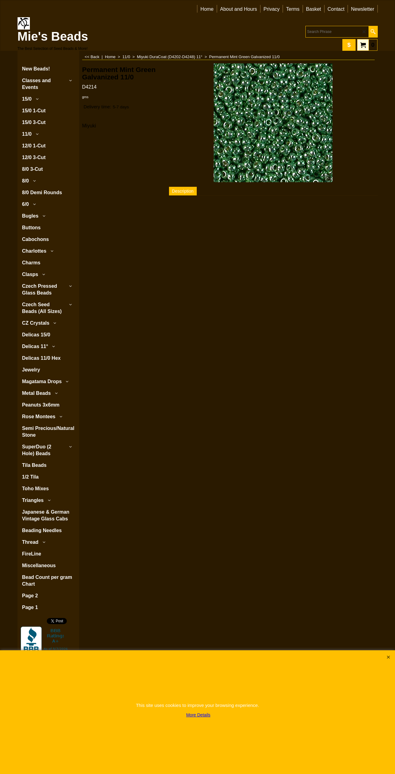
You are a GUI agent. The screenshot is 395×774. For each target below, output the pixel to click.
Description (183, 191)
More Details (198, 714)
